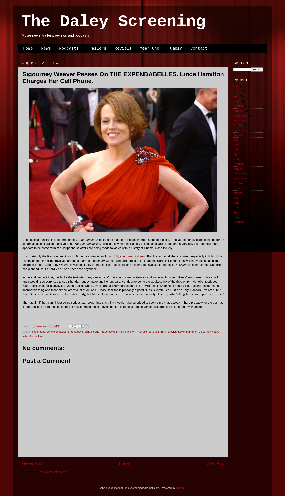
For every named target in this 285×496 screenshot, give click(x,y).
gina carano (92, 331)
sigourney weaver (209, 331)
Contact (198, 48)
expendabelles (41, 331)
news (181, 331)
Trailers (96, 48)
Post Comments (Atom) (53, 471)
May (236, 91)
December (239, 115)
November (239, 120)
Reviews (123, 48)
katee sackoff (109, 331)
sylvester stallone (32, 336)
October (238, 125)
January (238, 110)
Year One (149, 48)
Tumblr (175, 48)
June (236, 86)
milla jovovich (168, 331)
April (236, 96)
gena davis (76, 331)
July (235, 139)
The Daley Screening (113, 22)
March (237, 101)
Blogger (180, 487)
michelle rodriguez (148, 331)
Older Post (215, 463)
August (237, 135)
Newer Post (32, 463)
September (240, 130)
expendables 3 (60, 331)
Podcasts (69, 48)
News (46, 48)
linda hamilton (126, 331)
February (238, 105)
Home (28, 48)
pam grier (191, 331)
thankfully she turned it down (126, 256)
